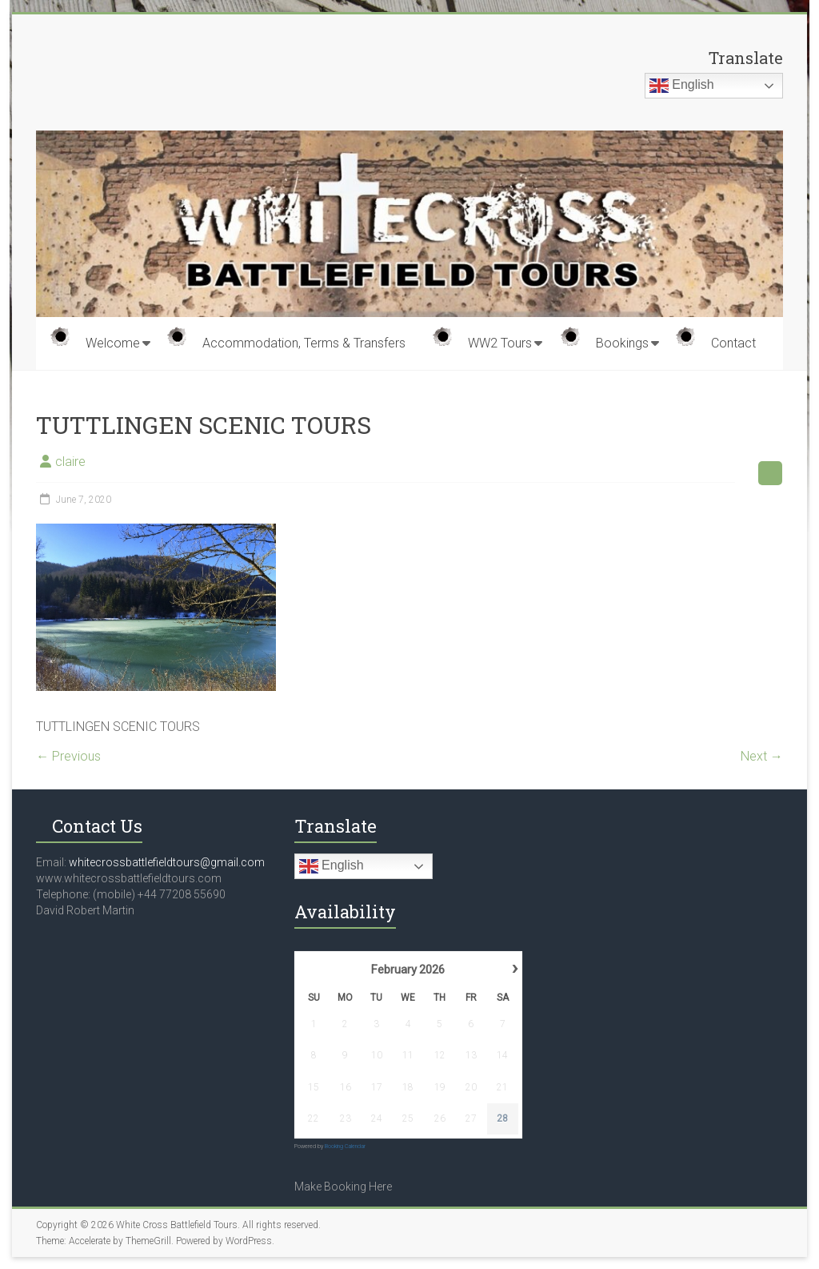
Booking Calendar (345, 1146)
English (681, 85)
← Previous (68, 756)
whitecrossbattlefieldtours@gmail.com (167, 862)
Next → (762, 756)
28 (502, 1118)
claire (70, 461)
